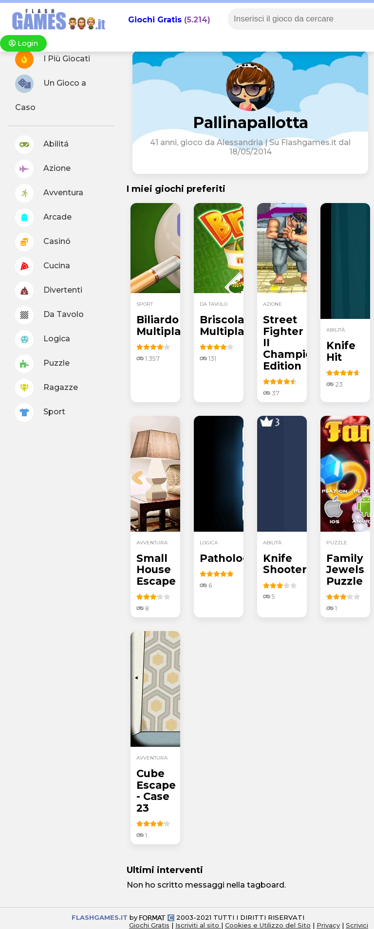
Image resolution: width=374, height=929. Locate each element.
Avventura (49, 193)
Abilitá (42, 144)
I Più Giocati (52, 59)
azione (272, 304)
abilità (335, 330)
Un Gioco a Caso (50, 93)
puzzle (336, 542)
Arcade (43, 217)
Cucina (42, 266)
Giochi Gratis (155, 19)
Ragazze (46, 388)
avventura (152, 542)
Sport (40, 412)
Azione (43, 169)
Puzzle (42, 363)
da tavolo (213, 304)
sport (144, 304)
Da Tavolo (49, 315)
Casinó (43, 242)
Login (23, 43)
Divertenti (48, 290)
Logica (42, 339)
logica (209, 542)
